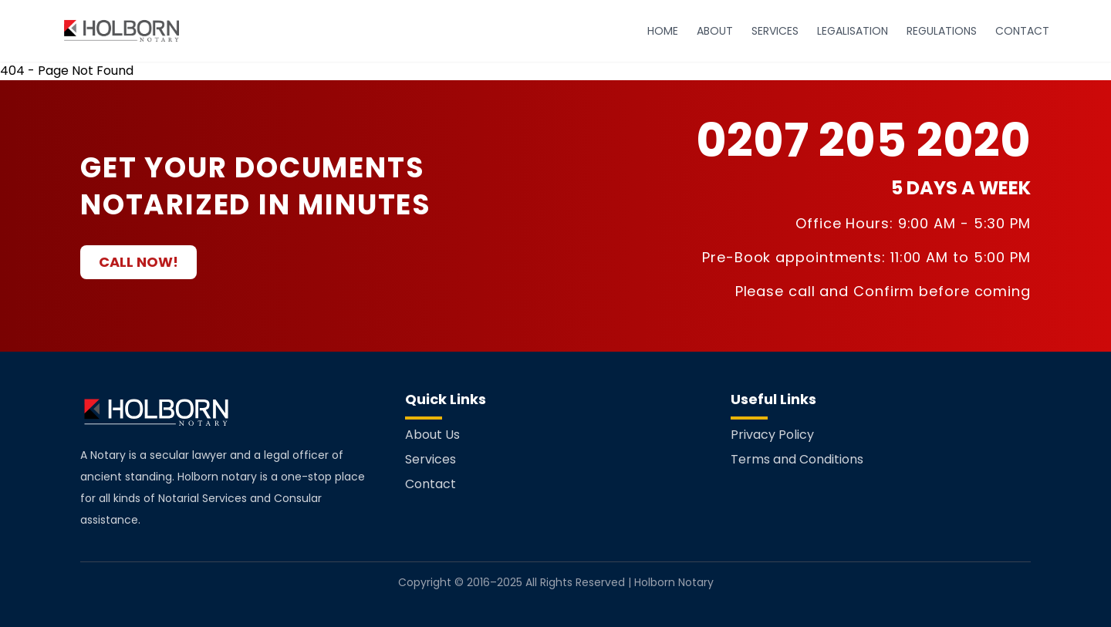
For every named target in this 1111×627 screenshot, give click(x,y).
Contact (430, 484)
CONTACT (1022, 31)
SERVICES (775, 31)
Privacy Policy (772, 434)
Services (430, 459)
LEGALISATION (852, 31)
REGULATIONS (942, 31)
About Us (432, 434)
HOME (662, 31)
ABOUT (715, 31)
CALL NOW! (138, 261)
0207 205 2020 (863, 140)
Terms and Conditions (797, 459)
